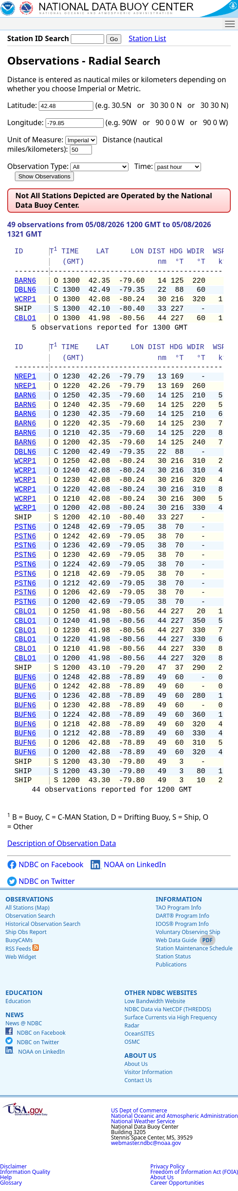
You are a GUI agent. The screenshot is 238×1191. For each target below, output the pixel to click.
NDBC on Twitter (41, 881)
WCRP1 (25, 299)
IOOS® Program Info (182, 924)
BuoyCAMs (18, 940)
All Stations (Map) (27, 907)
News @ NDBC (23, 1023)
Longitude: (25, 122)
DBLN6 (25, 290)
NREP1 (25, 377)
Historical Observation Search (42, 924)
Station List (147, 38)
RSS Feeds (22, 949)
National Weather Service (143, 1121)
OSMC (132, 1042)
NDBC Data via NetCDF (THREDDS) (167, 1009)
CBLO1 (25, 318)
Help (6, 1177)
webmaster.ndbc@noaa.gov (146, 1143)
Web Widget (20, 957)
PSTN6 (25, 527)
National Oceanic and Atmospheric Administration (174, 1116)
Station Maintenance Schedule (194, 948)
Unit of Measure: (35, 140)
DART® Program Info (182, 916)
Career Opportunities (177, 1182)
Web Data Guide (176, 940)
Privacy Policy (168, 1166)
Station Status (173, 956)
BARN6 (25, 281)
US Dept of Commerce (139, 1110)
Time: (143, 166)
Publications (171, 964)
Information (179, 899)
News (14, 1014)
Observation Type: (38, 166)
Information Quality (25, 1172)
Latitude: (22, 105)
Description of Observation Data (61, 843)
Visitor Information (148, 1072)
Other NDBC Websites (160, 992)
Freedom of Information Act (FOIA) (194, 1172)
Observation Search (30, 916)
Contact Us (138, 1080)
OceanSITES (139, 1033)
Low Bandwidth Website (154, 1001)
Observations (29, 899)
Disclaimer (13, 1166)
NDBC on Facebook (45, 864)
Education (23, 992)
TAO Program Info (178, 907)
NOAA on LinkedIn (128, 864)
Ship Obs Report (25, 932)
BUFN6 (25, 677)
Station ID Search (38, 38)
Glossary (11, 1182)
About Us (140, 1055)
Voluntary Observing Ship (188, 932)
